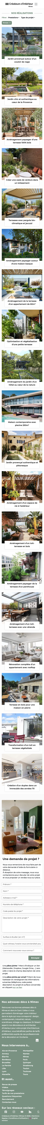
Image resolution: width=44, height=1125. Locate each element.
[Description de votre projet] (22, 924)
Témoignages (8, 1090)
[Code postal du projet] (22, 911)
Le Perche (6, 1065)
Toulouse (27, 1071)
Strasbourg (28, 1065)
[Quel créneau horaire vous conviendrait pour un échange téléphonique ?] (22, 944)
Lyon (4, 1071)
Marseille (6, 1074)
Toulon (26, 1068)
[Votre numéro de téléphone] (22, 904)
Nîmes (26, 1057)
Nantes (26, 1054)
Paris (25, 1060)
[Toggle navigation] (36, 4)
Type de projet (27, 18)
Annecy (5, 1054)
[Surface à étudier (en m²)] (22, 937)
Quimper (27, 1062)
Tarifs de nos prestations (13, 1093)
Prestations (13, 18)
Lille (4, 1068)
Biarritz (5, 1057)
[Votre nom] (22, 891)
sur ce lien (17, 987)
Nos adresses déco (20, 1001)
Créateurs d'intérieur (19, 4)
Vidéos (5, 1087)
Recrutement (8, 1099)
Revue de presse (9, 1084)
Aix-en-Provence (9, 1051)
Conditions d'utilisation (18, 1118)
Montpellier (28, 1051)
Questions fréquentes (12, 1096)
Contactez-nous (9, 1102)
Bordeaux (6, 1060)
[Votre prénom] (22, 884)
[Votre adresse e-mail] (22, 898)
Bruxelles (6, 1062)
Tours (25, 1074)
